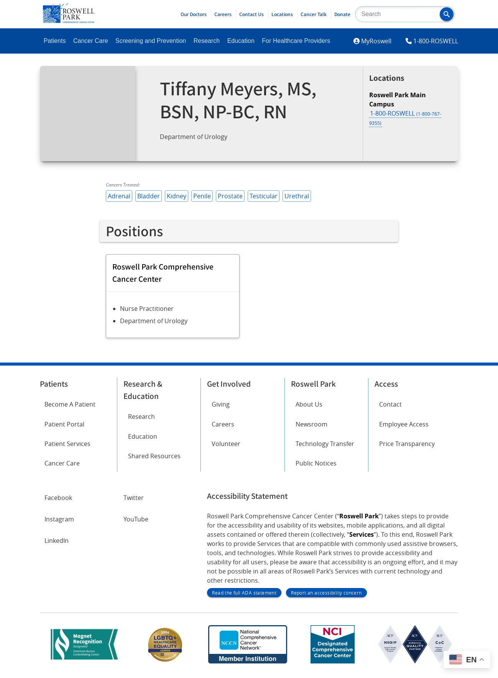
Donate (342, 14)
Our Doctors (194, 14)
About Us (309, 404)
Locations (282, 14)
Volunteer (226, 443)
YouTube (135, 519)
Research (207, 41)
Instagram (59, 519)
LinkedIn (56, 540)
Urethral (296, 196)
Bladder (148, 196)
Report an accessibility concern (326, 593)
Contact (390, 404)
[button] (447, 14)
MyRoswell (376, 41)
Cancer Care (90, 41)
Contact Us (251, 14)
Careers (223, 14)
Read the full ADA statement (244, 593)
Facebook (58, 497)
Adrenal (119, 196)
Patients (55, 41)
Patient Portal (64, 424)
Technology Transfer (325, 443)
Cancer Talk (314, 14)
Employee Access (404, 424)
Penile (202, 196)
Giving (221, 404)
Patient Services (67, 443)
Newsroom (311, 424)
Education (241, 41)
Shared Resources (154, 456)
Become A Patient (69, 404)
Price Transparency (407, 443)
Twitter (133, 497)
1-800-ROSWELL (435, 41)
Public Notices (316, 463)
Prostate (230, 196)
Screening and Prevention (150, 41)
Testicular (264, 196)
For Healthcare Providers (296, 41)
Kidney (176, 196)
